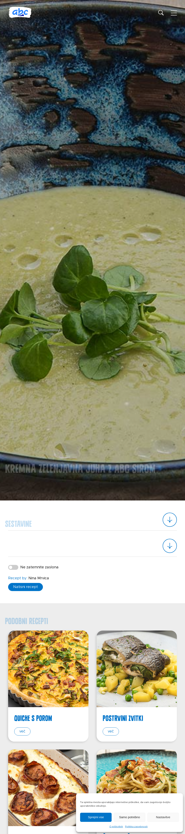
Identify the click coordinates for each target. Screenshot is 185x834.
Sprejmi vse (96, 817)
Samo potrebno (129, 817)
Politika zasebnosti (136, 826)
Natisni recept (25, 587)
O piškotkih (116, 826)
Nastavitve (163, 817)
